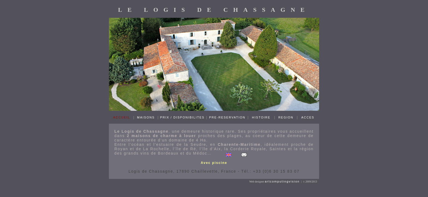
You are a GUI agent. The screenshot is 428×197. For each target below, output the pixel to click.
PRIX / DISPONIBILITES (182, 117)
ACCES (307, 117)
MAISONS (146, 117)
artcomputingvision (282, 181)
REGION (285, 117)
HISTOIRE (261, 117)
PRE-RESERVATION (227, 117)
